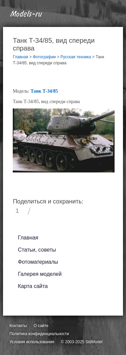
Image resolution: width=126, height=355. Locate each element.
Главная (28, 237)
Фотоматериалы (38, 262)
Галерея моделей (39, 274)
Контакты (18, 325)
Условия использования (31, 342)
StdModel (93, 342)
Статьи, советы (37, 250)
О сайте (41, 325)
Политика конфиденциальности (39, 333)
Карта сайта (33, 286)
